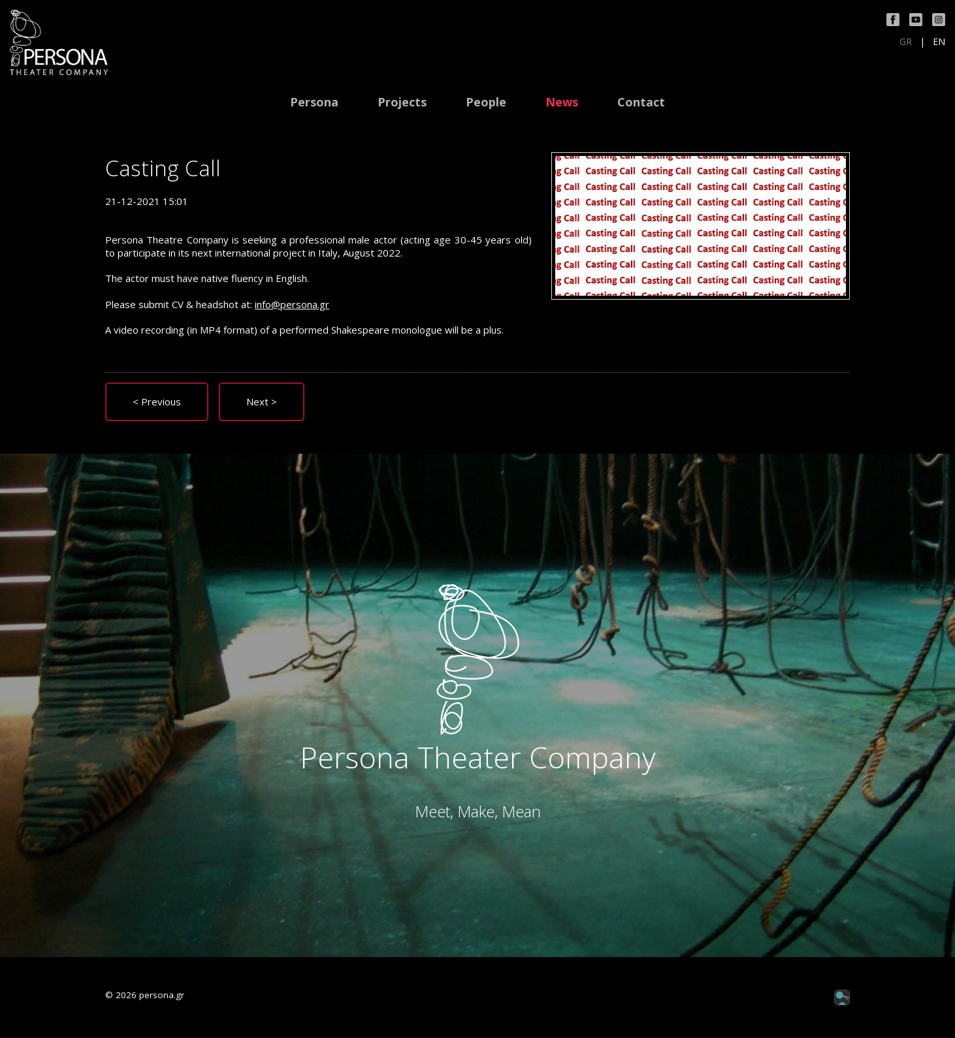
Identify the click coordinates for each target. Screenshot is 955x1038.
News (561, 102)
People (486, 102)
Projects (402, 102)
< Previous (157, 401)
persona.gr (161, 995)
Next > (261, 401)
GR (905, 42)
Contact (641, 102)
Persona (314, 102)
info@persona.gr (292, 304)
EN (939, 42)
